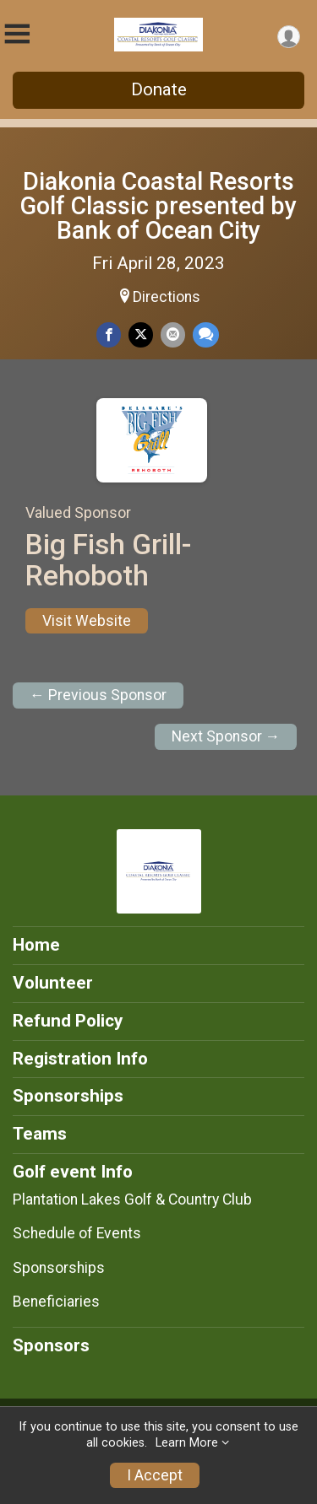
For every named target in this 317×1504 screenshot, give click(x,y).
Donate (159, 89)
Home (36, 945)
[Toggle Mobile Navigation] (17, 34)
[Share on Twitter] (140, 334)
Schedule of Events (77, 1233)
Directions (166, 296)
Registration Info (80, 1058)
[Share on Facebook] (108, 334)
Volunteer (53, 983)
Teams (40, 1134)
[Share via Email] (173, 334)
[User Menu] (288, 36)
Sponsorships (68, 1096)
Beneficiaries (56, 1301)
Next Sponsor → (226, 736)
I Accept (155, 1475)
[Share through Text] (206, 334)
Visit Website (86, 620)
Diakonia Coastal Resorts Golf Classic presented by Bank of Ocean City (158, 206)
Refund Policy (68, 1021)
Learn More (187, 1443)
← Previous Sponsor (98, 695)
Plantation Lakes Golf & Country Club (132, 1199)
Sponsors (51, 1345)
